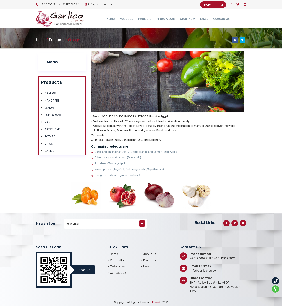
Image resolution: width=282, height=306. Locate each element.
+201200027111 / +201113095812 (212, 258)
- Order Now (116, 266)
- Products (148, 260)
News (204, 18)
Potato (49, 136)
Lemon (49, 108)
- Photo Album (118, 260)
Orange (50, 93)
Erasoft (157, 302)
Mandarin (51, 100)
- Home (113, 254)
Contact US (221, 18)
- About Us (148, 254)
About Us (126, 18)
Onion (48, 143)
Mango (49, 122)
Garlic (49, 151)
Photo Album (165, 18)
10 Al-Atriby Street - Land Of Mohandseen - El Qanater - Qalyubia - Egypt (215, 286)
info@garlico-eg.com (204, 270)
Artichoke (52, 129)
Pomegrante (53, 115)
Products (144, 18)
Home (110, 18)
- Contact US (117, 272)
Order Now (187, 18)
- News (146, 266)
